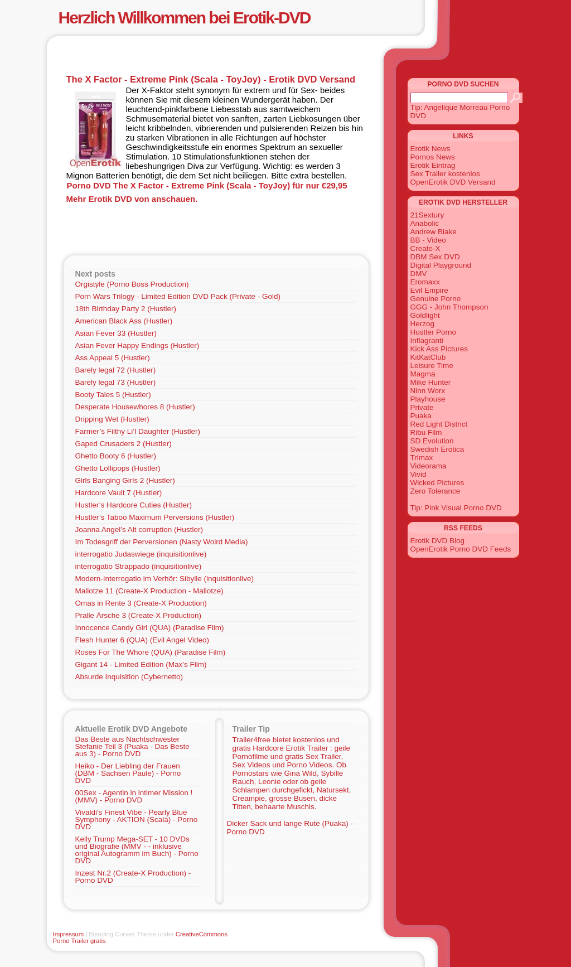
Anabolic (424, 223)
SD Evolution (432, 441)
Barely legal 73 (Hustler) (115, 382)
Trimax (421, 457)
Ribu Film (426, 432)
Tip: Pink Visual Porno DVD (456, 508)
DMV (418, 273)
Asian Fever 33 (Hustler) (116, 333)
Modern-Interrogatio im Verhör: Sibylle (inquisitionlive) (164, 578)
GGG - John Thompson (449, 307)
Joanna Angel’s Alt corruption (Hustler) (139, 529)
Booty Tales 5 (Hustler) (113, 394)
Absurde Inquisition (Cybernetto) (129, 677)
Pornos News (432, 157)
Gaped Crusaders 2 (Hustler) (123, 443)
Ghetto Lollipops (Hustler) (118, 468)
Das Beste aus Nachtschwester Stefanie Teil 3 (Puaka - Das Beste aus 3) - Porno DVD (132, 746)
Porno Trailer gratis (79, 940)
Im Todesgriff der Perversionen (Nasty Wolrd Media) (161, 542)
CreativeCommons (202, 934)
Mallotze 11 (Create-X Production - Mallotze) (149, 591)
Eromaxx (425, 282)
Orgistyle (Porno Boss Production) (132, 284)
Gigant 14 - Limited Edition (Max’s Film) (141, 664)
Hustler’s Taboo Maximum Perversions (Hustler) (155, 517)
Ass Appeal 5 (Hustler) (112, 358)
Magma (422, 374)
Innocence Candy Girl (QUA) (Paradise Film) (149, 627)
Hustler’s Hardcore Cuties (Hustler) (133, 505)
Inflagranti (426, 340)
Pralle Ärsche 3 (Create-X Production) (138, 615)
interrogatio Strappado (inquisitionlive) (138, 566)
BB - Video (428, 240)
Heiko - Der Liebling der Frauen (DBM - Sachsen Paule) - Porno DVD (128, 773)
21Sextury (427, 215)
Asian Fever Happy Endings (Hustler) (137, 345)
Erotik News (430, 148)
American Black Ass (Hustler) (124, 321)
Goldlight (425, 315)
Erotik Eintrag (433, 165)
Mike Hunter (430, 382)
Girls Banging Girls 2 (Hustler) (125, 480)
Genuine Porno (435, 298)
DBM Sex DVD (435, 257)
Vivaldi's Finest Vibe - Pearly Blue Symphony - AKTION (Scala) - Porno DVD (136, 819)
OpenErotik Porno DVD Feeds (460, 549)
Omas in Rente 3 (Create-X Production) (141, 603)
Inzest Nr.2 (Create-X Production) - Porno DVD (133, 876)
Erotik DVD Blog (437, 540)
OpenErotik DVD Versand (453, 182)
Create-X (425, 248)
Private (422, 407)
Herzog (422, 324)
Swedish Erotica (437, 449)
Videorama (428, 466)
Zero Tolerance (435, 491)
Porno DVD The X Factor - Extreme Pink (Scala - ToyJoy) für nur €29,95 (207, 185)
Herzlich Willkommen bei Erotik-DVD (185, 17)
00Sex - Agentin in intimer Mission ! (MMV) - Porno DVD (134, 796)
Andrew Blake (433, 232)
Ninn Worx (428, 390)
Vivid (418, 474)
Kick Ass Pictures (439, 349)
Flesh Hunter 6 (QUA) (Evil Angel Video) (142, 640)
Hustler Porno (433, 332)
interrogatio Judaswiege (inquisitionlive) (141, 554)
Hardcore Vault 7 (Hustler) (118, 493)
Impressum (68, 934)
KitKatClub (428, 357)
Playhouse (428, 399)
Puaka (421, 416)
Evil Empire (429, 290)
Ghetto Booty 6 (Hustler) (116, 456)
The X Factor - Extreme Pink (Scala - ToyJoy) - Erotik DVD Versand (211, 79)
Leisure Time (431, 365)
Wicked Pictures (437, 482)
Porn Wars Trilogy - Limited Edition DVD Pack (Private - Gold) (178, 296)
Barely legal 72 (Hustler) (115, 370)
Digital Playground (441, 265)
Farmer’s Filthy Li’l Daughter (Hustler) (138, 431)
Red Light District (439, 424)
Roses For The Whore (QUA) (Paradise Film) (150, 652)
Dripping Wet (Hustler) (112, 419)
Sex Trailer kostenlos (445, 174)
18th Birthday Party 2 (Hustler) (126, 308)
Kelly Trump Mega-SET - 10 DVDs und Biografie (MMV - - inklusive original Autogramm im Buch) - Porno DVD (137, 850)
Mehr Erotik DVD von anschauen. (132, 199)
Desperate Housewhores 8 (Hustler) (135, 407)
